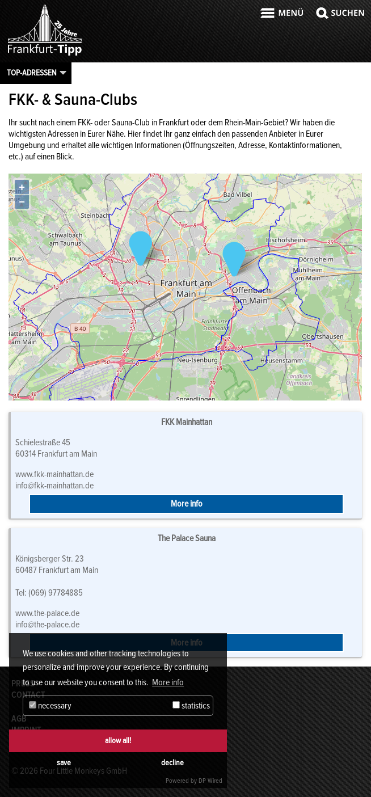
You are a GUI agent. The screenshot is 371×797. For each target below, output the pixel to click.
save (64, 763)
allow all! (118, 740)
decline (172, 763)
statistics (191, 705)
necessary (50, 705)
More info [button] (168, 682)
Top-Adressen (32, 73)
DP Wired (210, 781)
